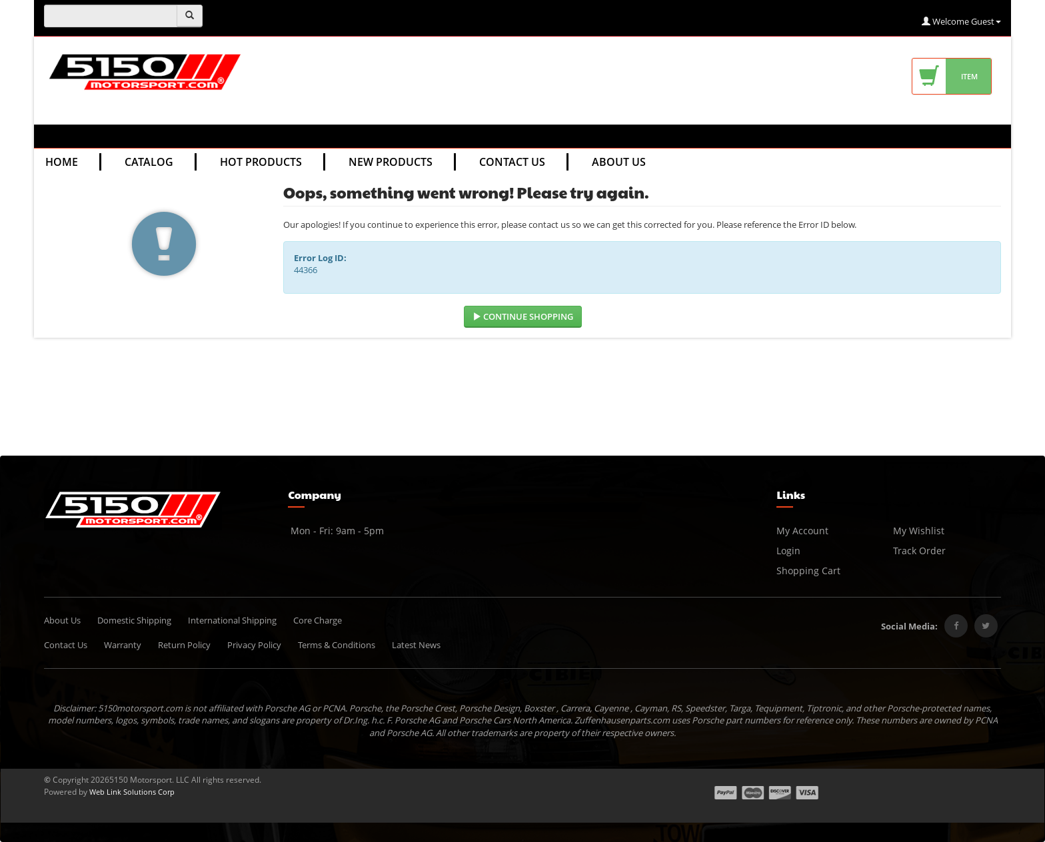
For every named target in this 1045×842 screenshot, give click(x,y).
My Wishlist (918, 530)
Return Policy (184, 645)
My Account (802, 530)
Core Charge (317, 620)
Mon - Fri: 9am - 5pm (336, 530)
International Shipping (232, 620)
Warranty (122, 645)
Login (788, 550)
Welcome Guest (961, 21)
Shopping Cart (808, 570)
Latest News (416, 645)
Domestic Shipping (134, 620)
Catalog (149, 162)
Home (61, 162)
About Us (619, 162)
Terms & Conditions (336, 645)
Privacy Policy (254, 645)
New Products (391, 162)
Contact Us (512, 162)
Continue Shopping (523, 316)
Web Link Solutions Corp (132, 792)
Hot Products (261, 162)
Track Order (919, 550)
